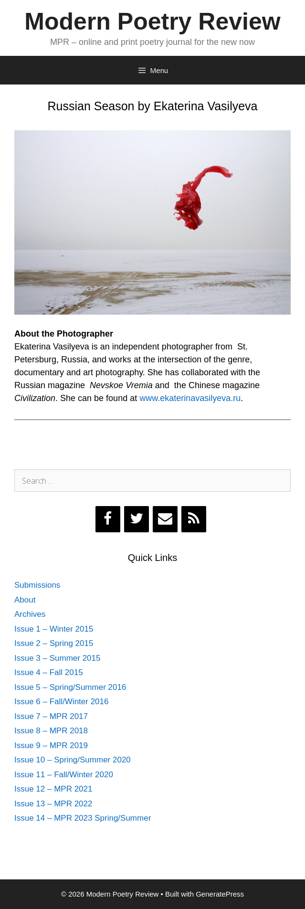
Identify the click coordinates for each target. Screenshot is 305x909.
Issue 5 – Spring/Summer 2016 (70, 687)
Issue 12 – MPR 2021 (53, 788)
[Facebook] (107, 519)
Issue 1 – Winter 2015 (53, 629)
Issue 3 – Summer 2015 (57, 658)
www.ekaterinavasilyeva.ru (190, 398)
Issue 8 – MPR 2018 (51, 730)
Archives (29, 614)
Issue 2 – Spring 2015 (53, 643)
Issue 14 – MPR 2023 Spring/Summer (82, 818)
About (24, 599)
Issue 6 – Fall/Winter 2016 (61, 701)
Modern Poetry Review (152, 21)
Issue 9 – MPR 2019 (51, 745)
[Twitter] (136, 519)
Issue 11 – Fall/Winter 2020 (63, 774)
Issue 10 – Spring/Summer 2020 (72, 759)
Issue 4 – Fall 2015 (48, 672)
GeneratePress (220, 894)
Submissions (37, 585)
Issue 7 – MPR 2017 (51, 716)
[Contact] (165, 519)
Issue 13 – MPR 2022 (53, 803)
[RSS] (193, 519)
